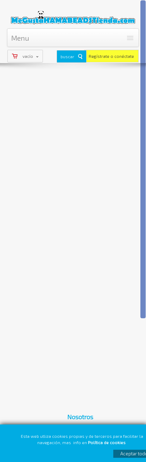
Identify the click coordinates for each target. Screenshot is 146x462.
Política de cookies (107, 442)
